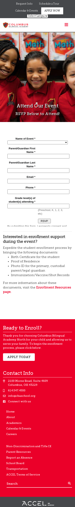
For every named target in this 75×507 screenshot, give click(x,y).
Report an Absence (19, 457)
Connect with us (19, 401)
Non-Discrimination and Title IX (28, 446)
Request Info (24, 4)
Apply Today (19, 357)
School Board (15, 463)
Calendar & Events (26, 11)
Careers (11, 434)
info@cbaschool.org (21, 396)
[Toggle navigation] (66, 25)
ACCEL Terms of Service (23, 474)
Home (10, 411)
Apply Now (52, 11)
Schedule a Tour (49, 4)
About (10, 417)
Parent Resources (18, 452)
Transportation (17, 469)
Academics (14, 423)
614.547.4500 (16, 390)
